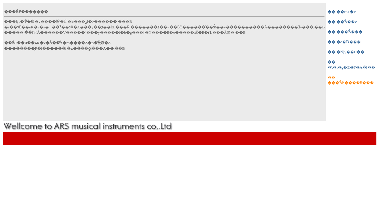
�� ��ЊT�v (342, 11)
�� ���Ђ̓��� (345, 32)
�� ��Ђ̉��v (342, 22)
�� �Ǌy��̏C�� (346, 52)
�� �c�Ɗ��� (344, 42)
